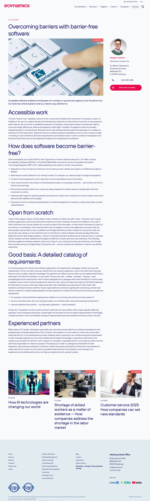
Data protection (81, 463)
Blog (77, 454)
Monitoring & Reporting (49, 466)
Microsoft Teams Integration (51, 469)
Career (10, 469)
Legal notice (80, 460)
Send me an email (127, 88)
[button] (141, 1)
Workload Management (50, 457)
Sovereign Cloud (47, 475)
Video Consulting (47, 460)
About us (11, 457)
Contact (78, 457)
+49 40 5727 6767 (115, 470)
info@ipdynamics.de (116, 467)
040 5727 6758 (127, 80)
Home (10, 454)
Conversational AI (47, 463)
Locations (11, 463)
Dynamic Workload (48, 454)
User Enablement (47, 478)
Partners (11, 460)
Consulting (45, 472)
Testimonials (12, 466)
